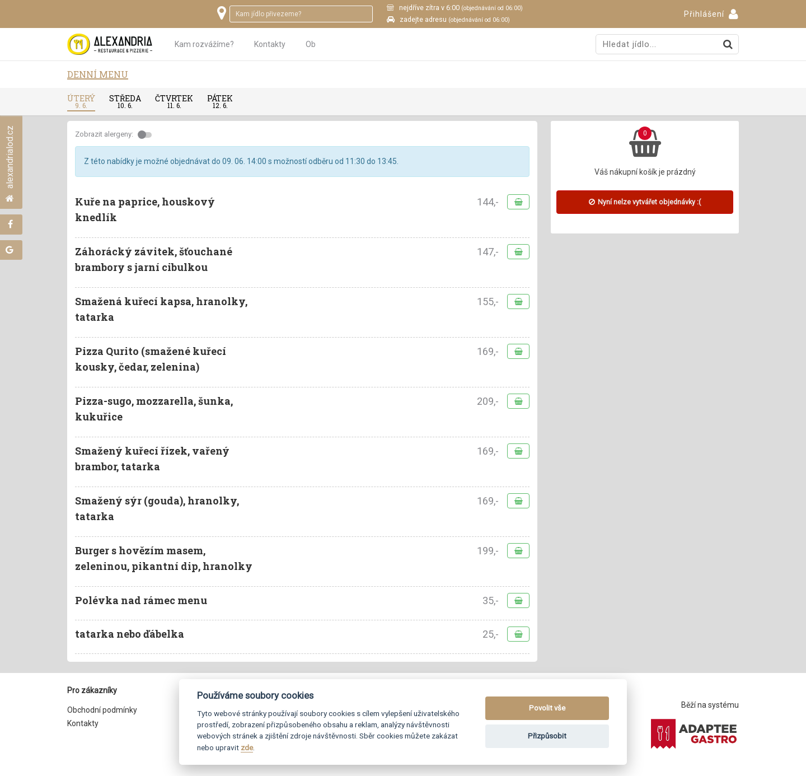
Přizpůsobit (547, 736)
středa (125, 101)
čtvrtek (174, 101)
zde (247, 747)
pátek (220, 101)
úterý (81, 101)
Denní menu (97, 74)
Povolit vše (547, 708)
